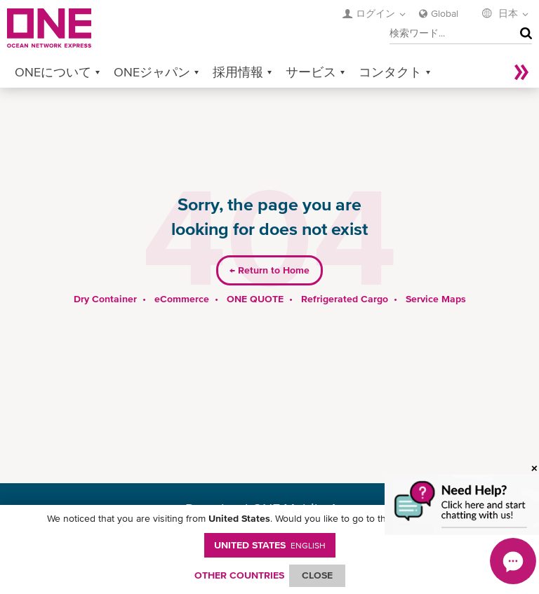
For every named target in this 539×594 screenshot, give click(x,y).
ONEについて (53, 72)
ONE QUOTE (255, 298)
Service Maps (436, 298)
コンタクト (390, 72)
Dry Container (105, 298)
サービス (311, 72)
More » (521, 72)
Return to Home (269, 270)
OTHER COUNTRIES (239, 575)
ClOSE (317, 575)
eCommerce (181, 298)
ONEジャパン (152, 72)
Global (444, 13)
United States (270, 545)
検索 (522, 33)
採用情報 (238, 72)
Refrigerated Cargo (344, 298)
